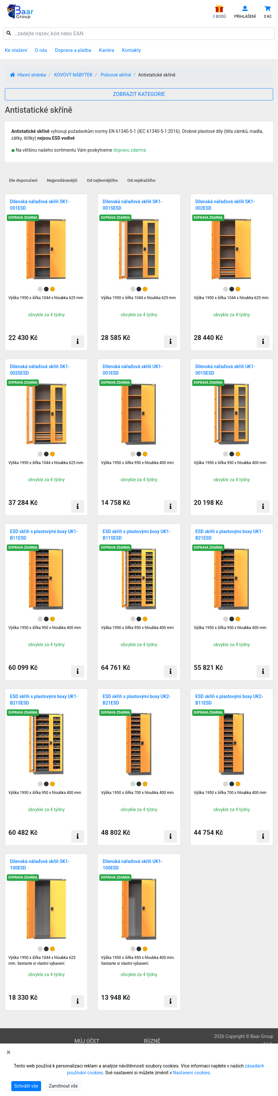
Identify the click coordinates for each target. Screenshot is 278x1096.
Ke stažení (16, 50)
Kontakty (131, 50)
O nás (41, 50)
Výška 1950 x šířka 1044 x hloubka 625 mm (45, 298)
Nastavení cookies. (192, 1072)
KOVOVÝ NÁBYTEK (73, 74)
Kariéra (106, 50)
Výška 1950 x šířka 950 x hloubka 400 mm (137, 463)
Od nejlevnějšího (102, 180)
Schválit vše (26, 1086)
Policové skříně (116, 74)
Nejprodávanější (62, 180)
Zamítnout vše (63, 1086)
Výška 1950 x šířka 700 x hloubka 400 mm (137, 792)
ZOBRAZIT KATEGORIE (139, 94)
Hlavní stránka (28, 74)
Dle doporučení (23, 180)
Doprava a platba (73, 50)
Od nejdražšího (142, 180)
